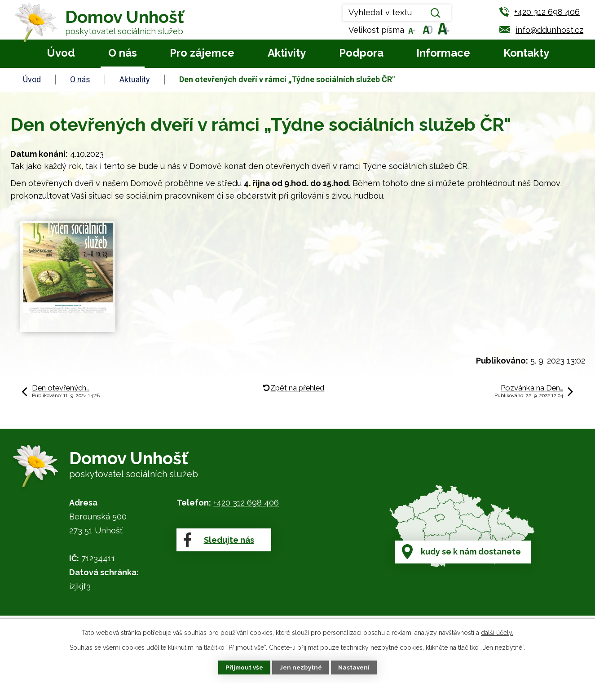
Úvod (61, 52)
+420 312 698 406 (246, 502)
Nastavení (355, 667)
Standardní (427, 30)
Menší (411, 30)
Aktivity (287, 52)
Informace (443, 52)
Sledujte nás (218, 547)
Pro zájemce (202, 52)
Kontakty (526, 52)
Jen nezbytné (301, 667)
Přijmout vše (243, 667)
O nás (122, 52)
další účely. (497, 631)
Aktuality (134, 79)
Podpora (361, 52)
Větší (443, 30)
